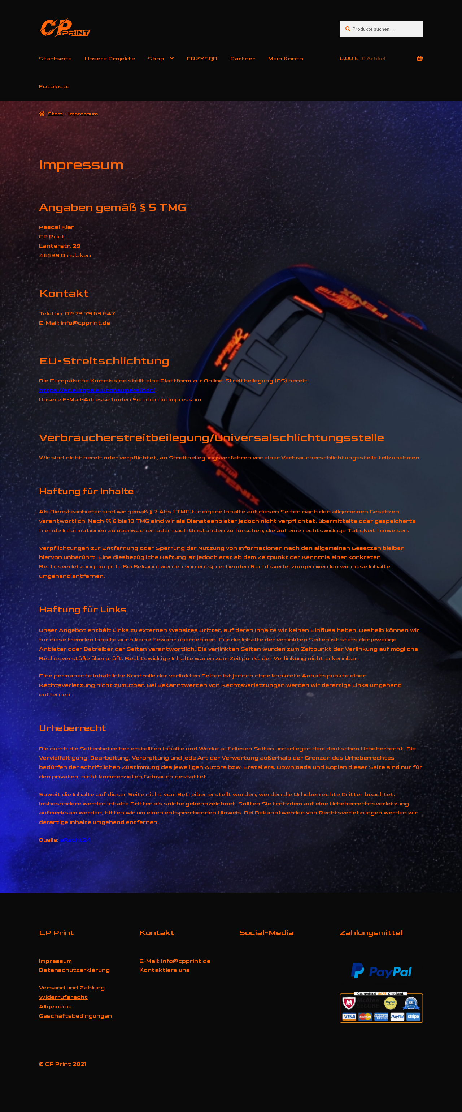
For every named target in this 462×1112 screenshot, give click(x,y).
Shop (156, 58)
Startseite (55, 58)
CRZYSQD (202, 58)
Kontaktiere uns (164, 970)
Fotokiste (54, 86)
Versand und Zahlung (72, 987)
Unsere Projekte (110, 58)
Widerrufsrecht (63, 997)
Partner (242, 58)
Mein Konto (285, 58)
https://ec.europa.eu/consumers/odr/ (97, 390)
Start (55, 114)
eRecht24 (75, 840)
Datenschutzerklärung (74, 970)
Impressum (55, 961)
